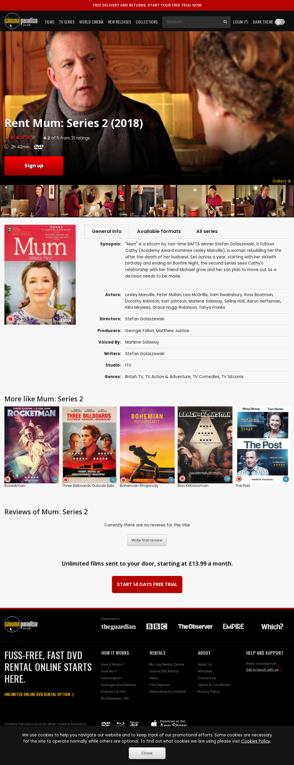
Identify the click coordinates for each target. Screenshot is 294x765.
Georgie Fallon (139, 331)
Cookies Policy (255, 741)
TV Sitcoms (233, 377)
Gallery (281, 181)
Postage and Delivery (118, 684)
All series (207, 231)
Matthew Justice (172, 331)
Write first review (147, 540)
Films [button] (49, 22)
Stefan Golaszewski (144, 354)
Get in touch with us (262, 669)
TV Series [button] (67, 22)
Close (147, 753)
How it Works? (112, 664)
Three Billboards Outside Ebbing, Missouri (98, 485)
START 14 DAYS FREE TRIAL (147, 584)
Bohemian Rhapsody (139, 485)
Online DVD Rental (164, 671)
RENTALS (158, 652)
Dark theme (263, 22)
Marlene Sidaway (142, 342)
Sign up (33, 165)
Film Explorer (159, 684)
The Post (242, 485)
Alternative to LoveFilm (167, 691)
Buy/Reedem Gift (115, 698)
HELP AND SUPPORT (264, 652)
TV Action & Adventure (168, 377)
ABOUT (204, 652)
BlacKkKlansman (193, 485)
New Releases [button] (119, 22)
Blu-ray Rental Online (166, 664)
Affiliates (205, 671)
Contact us (207, 678)
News (153, 678)
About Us (205, 664)
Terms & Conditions (214, 684)
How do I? (109, 671)
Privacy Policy (209, 691)
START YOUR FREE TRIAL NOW (147, 5)
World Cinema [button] (91, 22)
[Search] (191, 22)
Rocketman (14, 485)
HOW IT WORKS (115, 652)
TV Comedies (206, 377)
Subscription (111, 678)
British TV (134, 377)
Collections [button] (147, 22)
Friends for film (113, 691)
